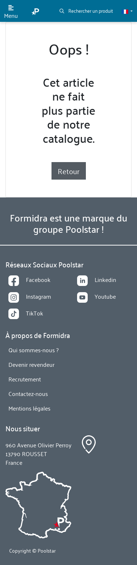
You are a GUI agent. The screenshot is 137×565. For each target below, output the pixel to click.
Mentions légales (29, 408)
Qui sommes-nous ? (33, 350)
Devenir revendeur (31, 364)
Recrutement (24, 379)
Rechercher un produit (86, 10)
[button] (127, 10)
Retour (69, 170)
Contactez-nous (28, 393)
